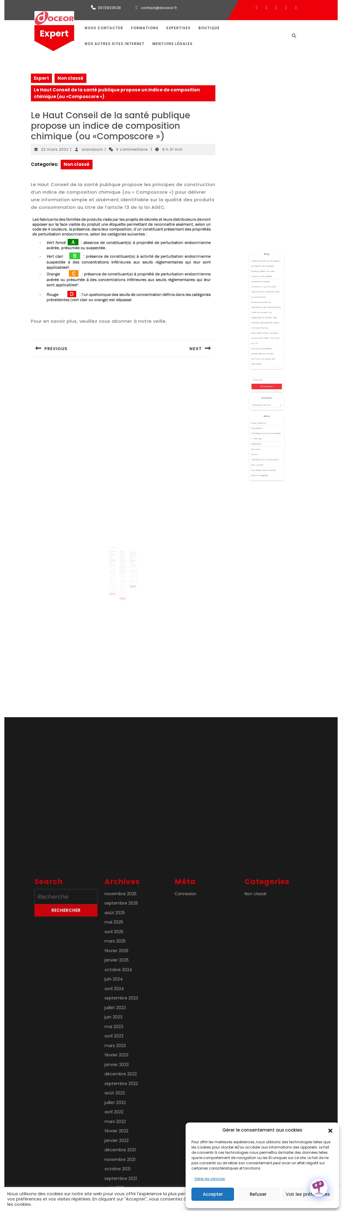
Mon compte (262, 439)
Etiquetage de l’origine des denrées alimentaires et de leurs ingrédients (116, 556)
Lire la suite (116, 580)
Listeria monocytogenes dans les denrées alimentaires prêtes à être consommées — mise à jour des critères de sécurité (123, 558)
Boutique (209, 27)
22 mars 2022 (55, 149)
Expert (54, 33)
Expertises (178, 27)
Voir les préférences (308, 1194)
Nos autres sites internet (114, 43)
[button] (330, 1130)
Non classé (70, 78)
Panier (260, 434)
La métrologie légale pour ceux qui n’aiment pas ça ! (130, 554)
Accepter (213, 1194)
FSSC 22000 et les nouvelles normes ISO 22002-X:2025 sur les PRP (266, 376)
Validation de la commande (266, 436)
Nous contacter (104, 27)
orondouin (92, 149)
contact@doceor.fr (159, 8)
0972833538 (109, 8)
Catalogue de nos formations (266, 423)
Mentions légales (172, 43)
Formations (144, 27)
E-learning (261, 426)
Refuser (258, 1194)
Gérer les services (209, 1178)
